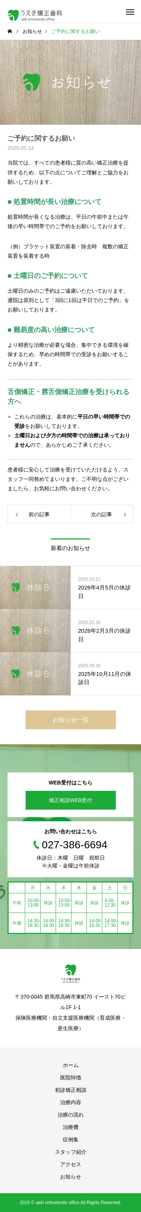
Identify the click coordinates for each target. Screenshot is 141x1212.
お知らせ (70, 1177)
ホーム (71, 1065)
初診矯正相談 (70, 1090)
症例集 (71, 1139)
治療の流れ (71, 1115)
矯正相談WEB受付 (70, 800)
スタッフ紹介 (70, 1152)
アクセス (70, 1164)
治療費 (71, 1127)
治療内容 (70, 1102)
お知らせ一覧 (71, 719)
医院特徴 (70, 1077)
